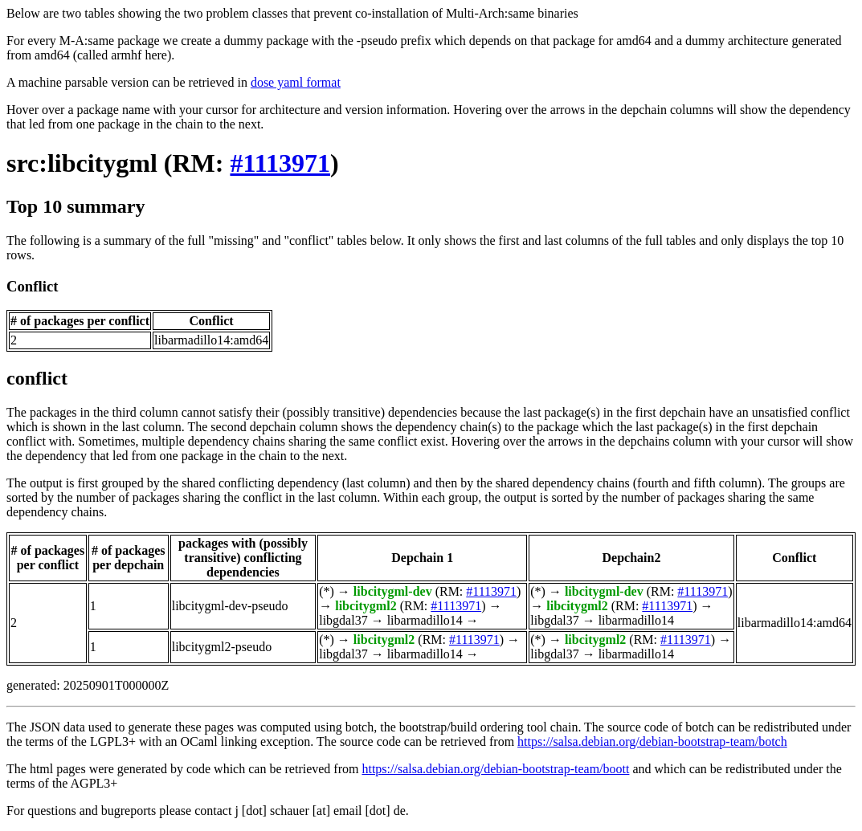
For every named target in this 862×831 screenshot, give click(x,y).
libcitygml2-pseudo (222, 647)
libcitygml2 (365, 606)
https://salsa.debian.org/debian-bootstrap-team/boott (495, 769)
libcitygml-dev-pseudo (230, 606)
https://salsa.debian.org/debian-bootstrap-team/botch (652, 741)
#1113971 (279, 163)
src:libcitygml (81, 163)
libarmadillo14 (425, 620)
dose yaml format (296, 82)
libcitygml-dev (392, 591)
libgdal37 (343, 620)
